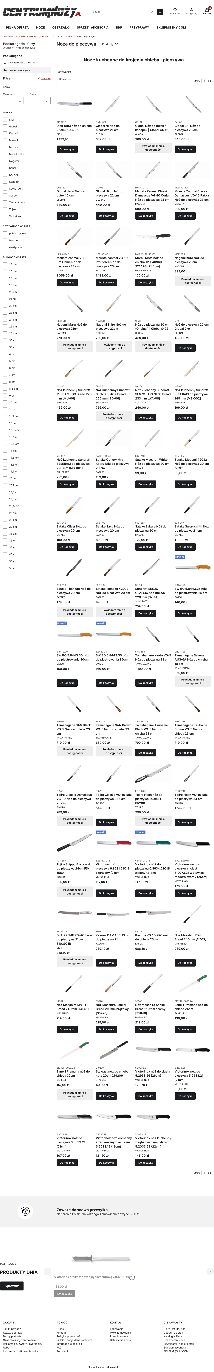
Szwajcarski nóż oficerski (179, 1343)
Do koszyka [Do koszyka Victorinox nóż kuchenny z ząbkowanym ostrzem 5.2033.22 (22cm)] (145, 1162)
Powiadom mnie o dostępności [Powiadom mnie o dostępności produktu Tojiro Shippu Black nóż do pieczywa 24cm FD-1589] (74, 891)
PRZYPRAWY (139, 27)
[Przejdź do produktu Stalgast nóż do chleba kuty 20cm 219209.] (114, 1050)
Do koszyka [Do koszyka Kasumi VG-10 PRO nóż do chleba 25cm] (145, 962)
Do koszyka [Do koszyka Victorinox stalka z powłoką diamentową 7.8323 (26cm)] (64, 1293)
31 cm (13, 533)
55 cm (13, 568)
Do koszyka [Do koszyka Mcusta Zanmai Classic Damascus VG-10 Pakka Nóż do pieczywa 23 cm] (185, 215)
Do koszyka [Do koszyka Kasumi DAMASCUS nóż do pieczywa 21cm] (106, 962)
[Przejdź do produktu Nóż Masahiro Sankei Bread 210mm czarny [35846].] (153, 984)
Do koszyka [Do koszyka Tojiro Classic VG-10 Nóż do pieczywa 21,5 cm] (106, 822)
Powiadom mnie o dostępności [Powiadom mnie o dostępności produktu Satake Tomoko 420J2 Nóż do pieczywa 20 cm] (114, 611)
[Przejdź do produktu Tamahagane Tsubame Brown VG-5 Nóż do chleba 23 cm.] (193, 704)
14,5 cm (14, 457)
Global (13, 126)
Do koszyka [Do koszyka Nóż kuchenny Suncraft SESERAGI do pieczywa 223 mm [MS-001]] (67, 484)
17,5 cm (13, 485)
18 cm (13, 278)
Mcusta (13, 147)
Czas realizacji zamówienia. (19, 1340)
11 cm (12, 409)
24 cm (13, 319)
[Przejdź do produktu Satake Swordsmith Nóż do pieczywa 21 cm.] (193, 505)
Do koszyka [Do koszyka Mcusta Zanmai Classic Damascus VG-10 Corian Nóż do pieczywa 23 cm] (145, 215)
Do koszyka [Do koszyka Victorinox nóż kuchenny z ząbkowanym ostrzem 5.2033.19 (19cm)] (106, 1162)
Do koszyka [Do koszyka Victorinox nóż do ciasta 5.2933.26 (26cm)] (145, 1096)
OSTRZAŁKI (60, 27)
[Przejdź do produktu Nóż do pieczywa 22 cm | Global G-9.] (193, 303)
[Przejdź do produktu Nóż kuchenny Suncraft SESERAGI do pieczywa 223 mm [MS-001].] (75, 438)
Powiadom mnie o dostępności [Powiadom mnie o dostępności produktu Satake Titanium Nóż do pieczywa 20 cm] (74, 611)
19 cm (13, 285)
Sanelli (13, 167)
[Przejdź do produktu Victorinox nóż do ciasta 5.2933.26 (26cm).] (153, 1050)
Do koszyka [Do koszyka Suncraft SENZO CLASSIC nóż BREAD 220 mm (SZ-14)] (145, 613)
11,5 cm (13, 416)
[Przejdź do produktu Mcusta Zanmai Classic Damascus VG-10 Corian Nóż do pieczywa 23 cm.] (153, 170)
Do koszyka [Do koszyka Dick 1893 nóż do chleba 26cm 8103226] (67, 149)
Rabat (6, 1347)
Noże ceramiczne (174, 1340)
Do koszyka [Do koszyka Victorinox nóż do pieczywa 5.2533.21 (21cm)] (185, 1096)
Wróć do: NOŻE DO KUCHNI (20, 62)
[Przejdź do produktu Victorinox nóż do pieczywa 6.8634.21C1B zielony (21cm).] (153, 843)
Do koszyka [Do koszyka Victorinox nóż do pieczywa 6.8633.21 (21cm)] (67, 1162)
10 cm (13, 402)
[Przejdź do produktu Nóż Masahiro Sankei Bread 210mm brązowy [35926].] (114, 984)
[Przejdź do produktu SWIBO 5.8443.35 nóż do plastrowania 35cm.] (114, 634)
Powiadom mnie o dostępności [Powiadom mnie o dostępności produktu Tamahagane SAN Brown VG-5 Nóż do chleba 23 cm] (114, 751)
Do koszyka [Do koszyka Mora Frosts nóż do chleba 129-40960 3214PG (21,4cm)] (145, 282)
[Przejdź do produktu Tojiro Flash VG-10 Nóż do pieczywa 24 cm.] (193, 773)
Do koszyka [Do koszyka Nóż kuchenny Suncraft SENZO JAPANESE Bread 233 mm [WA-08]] (145, 417)
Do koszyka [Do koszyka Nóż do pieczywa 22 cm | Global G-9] (185, 347)
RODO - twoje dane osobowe (74, 1340)
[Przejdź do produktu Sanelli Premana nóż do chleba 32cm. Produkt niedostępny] (75, 1050)
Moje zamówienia (120, 1332)
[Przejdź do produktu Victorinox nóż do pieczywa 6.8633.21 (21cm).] (75, 1117)
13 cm (13, 436)
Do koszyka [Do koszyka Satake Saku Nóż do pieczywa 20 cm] (106, 546)
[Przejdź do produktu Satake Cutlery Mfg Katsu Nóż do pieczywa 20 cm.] (114, 438)
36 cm (13, 547)
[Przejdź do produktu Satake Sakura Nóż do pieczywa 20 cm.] (153, 505)
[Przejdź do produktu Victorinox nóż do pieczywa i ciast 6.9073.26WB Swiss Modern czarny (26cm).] (193, 843)
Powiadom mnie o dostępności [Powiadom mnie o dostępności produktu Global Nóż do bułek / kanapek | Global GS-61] (153, 147)
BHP (119, 27)
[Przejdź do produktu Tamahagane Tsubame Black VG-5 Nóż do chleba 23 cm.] (153, 704)
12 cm (12, 423)
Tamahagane (17, 202)
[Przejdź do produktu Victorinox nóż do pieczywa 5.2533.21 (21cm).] (193, 1050)
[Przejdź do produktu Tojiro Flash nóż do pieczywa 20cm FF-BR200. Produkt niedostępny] (153, 773)
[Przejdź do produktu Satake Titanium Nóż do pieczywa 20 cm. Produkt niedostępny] (75, 567)
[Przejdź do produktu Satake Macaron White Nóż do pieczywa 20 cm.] (153, 438)
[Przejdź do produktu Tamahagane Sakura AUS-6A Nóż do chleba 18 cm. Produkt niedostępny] (193, 634)
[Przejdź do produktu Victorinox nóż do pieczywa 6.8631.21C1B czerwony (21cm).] (114, 843)
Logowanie (116, 1328)
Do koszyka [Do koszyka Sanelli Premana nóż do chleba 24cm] (185, 1029)
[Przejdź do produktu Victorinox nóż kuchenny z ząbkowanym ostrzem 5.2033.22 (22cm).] (153, 1117)
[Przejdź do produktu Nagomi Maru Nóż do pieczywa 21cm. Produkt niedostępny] (75, 303)
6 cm (12, 367)
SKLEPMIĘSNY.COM (171, 27)
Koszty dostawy (12, 1332)
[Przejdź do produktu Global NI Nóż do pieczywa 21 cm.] (114, 104)
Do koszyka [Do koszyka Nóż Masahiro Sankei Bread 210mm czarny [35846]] (145, 1029)
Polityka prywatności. (70, 1336)
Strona (197, 80)
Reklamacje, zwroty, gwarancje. (22, 1343)
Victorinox (15, 216)
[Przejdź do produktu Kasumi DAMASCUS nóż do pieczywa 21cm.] (114, 914)
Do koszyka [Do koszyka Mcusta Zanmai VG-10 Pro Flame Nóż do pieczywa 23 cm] (67, 282)
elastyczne (15, 247)
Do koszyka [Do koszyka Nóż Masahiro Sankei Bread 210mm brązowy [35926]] (106, 1029)
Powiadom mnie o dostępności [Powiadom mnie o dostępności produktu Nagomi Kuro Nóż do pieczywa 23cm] (193, 280)
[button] (160, 12)
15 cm (13, 264)
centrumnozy (10, 36)
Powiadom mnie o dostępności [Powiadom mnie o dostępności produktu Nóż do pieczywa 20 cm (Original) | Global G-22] (153, 346)
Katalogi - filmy (173, 1336)
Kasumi (13, 133)
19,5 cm (14, 499)
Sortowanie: (64, 71)
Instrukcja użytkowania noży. (21, 1351)
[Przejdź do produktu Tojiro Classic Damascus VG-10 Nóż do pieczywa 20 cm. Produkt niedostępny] (75, 773)
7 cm (12, 374)
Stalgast (14, 181)
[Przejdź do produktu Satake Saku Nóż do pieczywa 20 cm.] (114, 505)
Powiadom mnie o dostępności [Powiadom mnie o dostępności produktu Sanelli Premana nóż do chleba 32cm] (74, 1094)
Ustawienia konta (120, 1340)
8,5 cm (13, 388)
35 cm (13, 347)
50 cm (13, 561)
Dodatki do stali (173, 1332)
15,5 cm (14, 464)
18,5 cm (14, 492)
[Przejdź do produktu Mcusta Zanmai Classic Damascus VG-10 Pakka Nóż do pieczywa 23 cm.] (193, 170)
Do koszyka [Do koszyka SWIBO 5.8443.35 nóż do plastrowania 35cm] (106, 683)
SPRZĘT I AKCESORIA (92, 27)
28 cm (13, 519)
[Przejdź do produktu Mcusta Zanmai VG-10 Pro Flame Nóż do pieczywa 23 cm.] (75, 237)
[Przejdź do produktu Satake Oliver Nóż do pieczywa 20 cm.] (75, 505)
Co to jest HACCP (174, 1328)
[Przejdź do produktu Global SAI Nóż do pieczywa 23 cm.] (193, 104)
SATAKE (14, 174)
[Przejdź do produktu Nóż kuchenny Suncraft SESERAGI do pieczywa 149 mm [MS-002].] (193, 369)
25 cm (13, 326)
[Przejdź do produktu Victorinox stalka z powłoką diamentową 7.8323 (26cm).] (101, 1259)
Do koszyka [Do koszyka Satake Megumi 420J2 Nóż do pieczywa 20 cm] (185, 484)
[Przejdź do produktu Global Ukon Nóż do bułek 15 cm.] (75, 170)
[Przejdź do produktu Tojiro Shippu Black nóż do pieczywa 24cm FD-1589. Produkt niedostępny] (75, 843)
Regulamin (63, 1351)
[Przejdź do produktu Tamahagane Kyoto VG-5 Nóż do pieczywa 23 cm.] (153, 634)
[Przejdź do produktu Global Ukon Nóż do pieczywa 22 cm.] (114, 170)
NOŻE (40, 27)
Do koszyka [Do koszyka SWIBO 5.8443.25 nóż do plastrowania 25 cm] (185, 613)
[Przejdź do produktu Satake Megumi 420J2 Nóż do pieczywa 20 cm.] (193, 438)
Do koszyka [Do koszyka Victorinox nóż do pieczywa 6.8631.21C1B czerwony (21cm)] (106, 893)
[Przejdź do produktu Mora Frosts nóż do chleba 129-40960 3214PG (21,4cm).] (153, 237)
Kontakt (61, 1332)
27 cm (13, 512)
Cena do (35, 94)
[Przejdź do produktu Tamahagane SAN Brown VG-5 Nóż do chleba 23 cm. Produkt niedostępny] (114, 704)
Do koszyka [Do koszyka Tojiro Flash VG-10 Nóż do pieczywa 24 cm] (185, 822)
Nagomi (14, 161)
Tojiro (12, 209)
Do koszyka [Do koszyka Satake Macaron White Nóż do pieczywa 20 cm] (145, 484)
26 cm (13, 333)
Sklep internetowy (103, 1367)
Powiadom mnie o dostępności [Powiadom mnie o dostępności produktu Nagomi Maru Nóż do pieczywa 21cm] (74, 346)
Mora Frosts (16, 154)
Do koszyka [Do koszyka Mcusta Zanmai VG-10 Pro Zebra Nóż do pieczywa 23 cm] (106, 282)
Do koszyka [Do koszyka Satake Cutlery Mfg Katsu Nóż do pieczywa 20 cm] (106, 484)
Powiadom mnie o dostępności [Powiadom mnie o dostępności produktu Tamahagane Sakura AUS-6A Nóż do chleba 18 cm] (193, 681)
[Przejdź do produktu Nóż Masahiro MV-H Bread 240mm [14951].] (75, 984)
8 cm (12, 381)
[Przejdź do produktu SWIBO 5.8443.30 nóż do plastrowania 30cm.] (75, 634)
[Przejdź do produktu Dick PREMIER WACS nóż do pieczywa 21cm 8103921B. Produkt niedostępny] (75, 914)
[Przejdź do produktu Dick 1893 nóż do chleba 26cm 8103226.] (75, 104)
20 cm (13, 292)
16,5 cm (14, 471)
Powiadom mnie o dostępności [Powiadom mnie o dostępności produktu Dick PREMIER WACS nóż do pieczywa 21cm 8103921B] (74, 961)
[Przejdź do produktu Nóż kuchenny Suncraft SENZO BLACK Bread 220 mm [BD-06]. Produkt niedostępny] (114, 369)
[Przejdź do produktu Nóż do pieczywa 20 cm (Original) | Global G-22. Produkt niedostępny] (153, 303)
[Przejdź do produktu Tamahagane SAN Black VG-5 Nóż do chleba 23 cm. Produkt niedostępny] (75, 704)
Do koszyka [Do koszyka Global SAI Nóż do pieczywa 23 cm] (185, 149)
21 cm (12, 298)
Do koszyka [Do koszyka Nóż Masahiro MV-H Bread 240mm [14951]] (67, 1029)
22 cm (13, 305)
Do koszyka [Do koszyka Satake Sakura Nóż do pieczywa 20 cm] (145, 546)
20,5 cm (14, 506)
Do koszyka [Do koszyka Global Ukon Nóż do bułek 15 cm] (67, 215)
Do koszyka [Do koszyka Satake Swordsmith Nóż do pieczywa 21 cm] (185, 546)
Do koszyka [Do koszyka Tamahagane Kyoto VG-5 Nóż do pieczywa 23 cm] (145, 683)
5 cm (12, 361)
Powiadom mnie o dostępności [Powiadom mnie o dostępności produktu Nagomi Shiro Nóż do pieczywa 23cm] (114, 346)
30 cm (13, 340)
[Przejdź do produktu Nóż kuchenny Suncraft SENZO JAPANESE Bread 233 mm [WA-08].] (153, 369)
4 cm (12, 354)
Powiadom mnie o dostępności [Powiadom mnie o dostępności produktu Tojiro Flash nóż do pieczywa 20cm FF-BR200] (153, 820)
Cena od (8, 94)
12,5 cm (14, 430)
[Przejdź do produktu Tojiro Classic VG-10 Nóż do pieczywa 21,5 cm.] (114, 773)
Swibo (13, 195)
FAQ (59, 1347)
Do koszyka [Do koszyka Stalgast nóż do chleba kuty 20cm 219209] (106, 1096)
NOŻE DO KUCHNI (62, 36)
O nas (60, 1328)
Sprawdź (12, 1286)
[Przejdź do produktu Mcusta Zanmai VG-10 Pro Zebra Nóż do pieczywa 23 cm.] (114, 237)
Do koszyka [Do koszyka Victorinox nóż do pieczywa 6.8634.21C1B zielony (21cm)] (145, 893)
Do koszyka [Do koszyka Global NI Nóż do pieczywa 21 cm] (106, 149)
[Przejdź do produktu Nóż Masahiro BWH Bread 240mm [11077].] (193, 914)
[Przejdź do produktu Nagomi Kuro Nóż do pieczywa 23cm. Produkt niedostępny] (193, 237)
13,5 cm (14, 443)
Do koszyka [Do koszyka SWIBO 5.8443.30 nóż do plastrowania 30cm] (67, 683)
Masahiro (14, 140)
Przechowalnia (119, 1336)
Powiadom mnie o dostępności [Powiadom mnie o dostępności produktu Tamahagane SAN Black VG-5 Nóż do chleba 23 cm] (74, 751)
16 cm (13, 271)
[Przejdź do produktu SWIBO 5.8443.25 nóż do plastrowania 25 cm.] (193, 567)
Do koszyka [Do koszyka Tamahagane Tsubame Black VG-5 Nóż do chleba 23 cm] (145, 752)
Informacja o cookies (69, 1343)
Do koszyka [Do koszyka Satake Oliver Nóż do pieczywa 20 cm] (67, 546)
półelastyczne (17, 233)
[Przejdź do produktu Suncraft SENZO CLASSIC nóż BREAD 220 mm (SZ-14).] (153, 567)
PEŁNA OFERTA (17, 27)
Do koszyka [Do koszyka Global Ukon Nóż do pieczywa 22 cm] (106, 215)
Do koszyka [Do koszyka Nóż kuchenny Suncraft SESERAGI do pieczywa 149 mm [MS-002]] (185, 417)
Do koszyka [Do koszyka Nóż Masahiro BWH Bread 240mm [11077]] (185, 962)
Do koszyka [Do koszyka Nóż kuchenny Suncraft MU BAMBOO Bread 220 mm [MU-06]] (67, 417)
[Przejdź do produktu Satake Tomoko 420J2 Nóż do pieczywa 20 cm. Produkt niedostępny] (114, 567)
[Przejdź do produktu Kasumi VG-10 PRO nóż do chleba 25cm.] (153, 914)
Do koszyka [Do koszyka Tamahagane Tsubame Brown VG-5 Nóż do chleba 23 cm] (185, 752)
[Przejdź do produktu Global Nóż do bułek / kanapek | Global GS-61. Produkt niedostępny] (153, 104)
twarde (13, 240)
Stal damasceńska (175, 1347)
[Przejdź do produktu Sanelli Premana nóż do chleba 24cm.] (193, 984)
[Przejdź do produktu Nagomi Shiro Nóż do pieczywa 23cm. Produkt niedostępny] (114, 303)
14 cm (13, 450)
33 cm (13, 540)
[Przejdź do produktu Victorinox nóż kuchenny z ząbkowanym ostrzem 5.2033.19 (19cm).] (114, 1117)
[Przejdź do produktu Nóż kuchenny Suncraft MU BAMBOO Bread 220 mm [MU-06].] (75, 369)
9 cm (12, 395)
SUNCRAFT (16, 188)
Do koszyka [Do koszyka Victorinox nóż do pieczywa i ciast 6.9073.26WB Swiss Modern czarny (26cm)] (185, 893)
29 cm (13, 526)
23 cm (13, 312)
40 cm (13, 554)
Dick (12, 119)
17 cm (12, 478)
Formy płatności (12, 1336)
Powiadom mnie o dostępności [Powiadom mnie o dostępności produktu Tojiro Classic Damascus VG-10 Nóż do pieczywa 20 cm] (74, 820)
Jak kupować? (12, 1328)
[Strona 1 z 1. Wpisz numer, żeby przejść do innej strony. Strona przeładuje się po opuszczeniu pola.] (204, 81)
